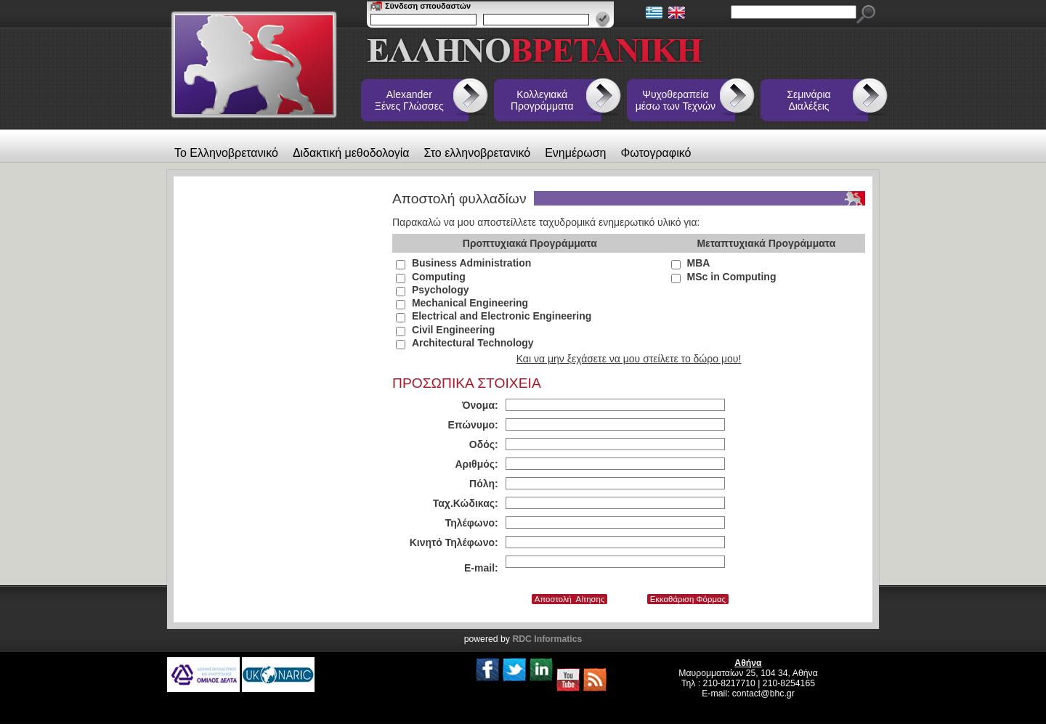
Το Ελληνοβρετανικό (226, 153)
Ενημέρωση (575, 153)
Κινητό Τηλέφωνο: (454, 542)
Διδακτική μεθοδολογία (351, 153)
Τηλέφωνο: (471, 523)
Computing (439, 276)
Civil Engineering (453, 329)
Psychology (440, 290)
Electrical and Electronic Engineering (501, 316)
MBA (698, 263)
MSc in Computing (732, 276)
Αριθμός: (476, 464)
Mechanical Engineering (470, 303)
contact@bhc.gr (763, 693)
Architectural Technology (473, 343)
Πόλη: (483, 483)
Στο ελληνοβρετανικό (477, 153)
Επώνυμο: (472, 425)
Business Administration (471, 263)
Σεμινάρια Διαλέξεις (808, 100)
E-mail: (481, 568)
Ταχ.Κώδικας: (465, 503)
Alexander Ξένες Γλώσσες (409, 100)
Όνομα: (480, 405)
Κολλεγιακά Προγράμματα (542, 100)
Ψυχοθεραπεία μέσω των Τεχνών (675, 100)
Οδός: (483, 444)
